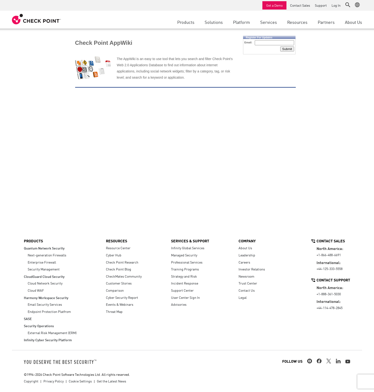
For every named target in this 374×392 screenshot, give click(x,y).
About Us (245, 247)
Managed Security (184, 255)
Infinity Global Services (187, 247)
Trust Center (248, 283)
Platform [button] (241, 22)
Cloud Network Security (45, 283)
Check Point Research (122, 262)
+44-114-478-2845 (330, 307)
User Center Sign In (185, 297)
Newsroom (246, 276)
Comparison (115, 290)
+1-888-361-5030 (329, 293)
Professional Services (187, 262)
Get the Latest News (111, 381)
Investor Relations (252, 269)
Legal (243, 297)
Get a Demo (274, 5)
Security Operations (39, 325)
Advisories (179, 304)
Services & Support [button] (190, 241)
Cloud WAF (36, 290)
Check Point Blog (118, 269)
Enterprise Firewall (42, 262)
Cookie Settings (80, 381)
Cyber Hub (113, 255)
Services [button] (268, 22)
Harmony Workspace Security (46, 297)
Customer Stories (119, 283)
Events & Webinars (119, 304)
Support (321, 5)
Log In (336, 5)
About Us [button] (353, 22)
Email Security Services (45, 304)
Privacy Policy (53, 381)
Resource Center (118, 247)
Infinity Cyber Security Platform (48, 339)
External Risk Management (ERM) (52, 332)
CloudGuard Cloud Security (44, 276)
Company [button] (247, 241)
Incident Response (184, 283)
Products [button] (185, 22)
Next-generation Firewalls (47, 255)
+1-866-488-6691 (329, 254)
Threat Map (114, 311)
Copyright (31, 381)
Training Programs (185, 269)
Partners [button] (326, 22)
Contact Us (247, 290)
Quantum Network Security (44, 248)
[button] (347, 4)
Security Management (44, 269)
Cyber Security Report (122, 297)
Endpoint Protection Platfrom (49, 311)
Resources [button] (297, 22)
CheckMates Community (124, 276)
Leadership (247, 255)
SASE (28, 318)
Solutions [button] (214, 22)
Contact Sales (300, 5)
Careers (244, 262)
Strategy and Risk (184, 276)
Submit (287, 49)
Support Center (182, 290)
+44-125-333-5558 (330, 268)
